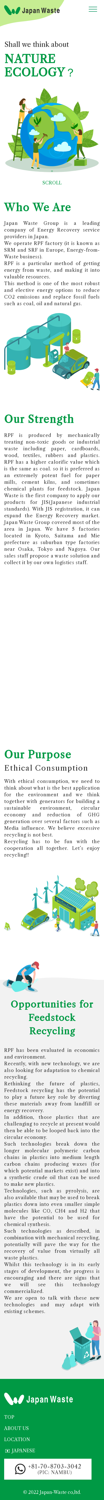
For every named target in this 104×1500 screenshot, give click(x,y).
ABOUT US (16, 1428)
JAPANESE (19, 1451)
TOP (9, 1417)
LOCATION (17, 1439)
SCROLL (52, 176)
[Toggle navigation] (93, 9)
